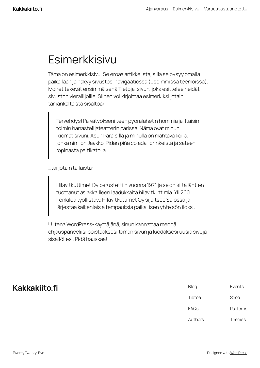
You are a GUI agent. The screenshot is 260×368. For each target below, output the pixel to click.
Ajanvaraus (157, 9)
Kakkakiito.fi (27, 8)
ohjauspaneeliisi (67, 231)
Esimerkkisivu (186, 9)
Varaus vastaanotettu (225, 9)
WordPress (238, 352)
